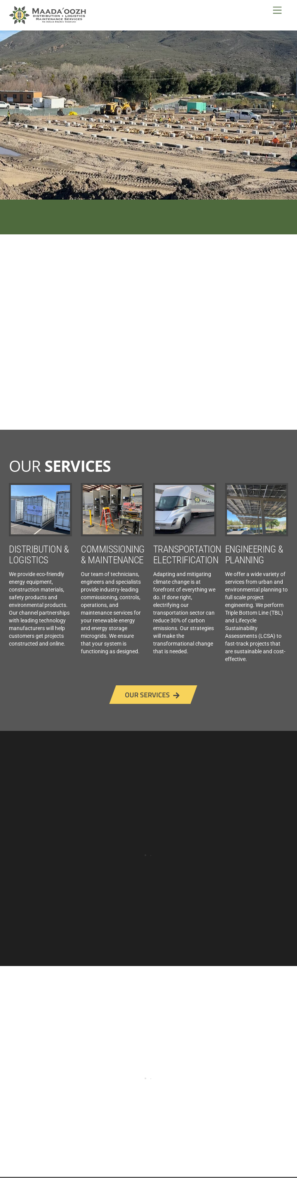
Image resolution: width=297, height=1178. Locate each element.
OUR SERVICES (152, 694)
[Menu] (277, 10)
